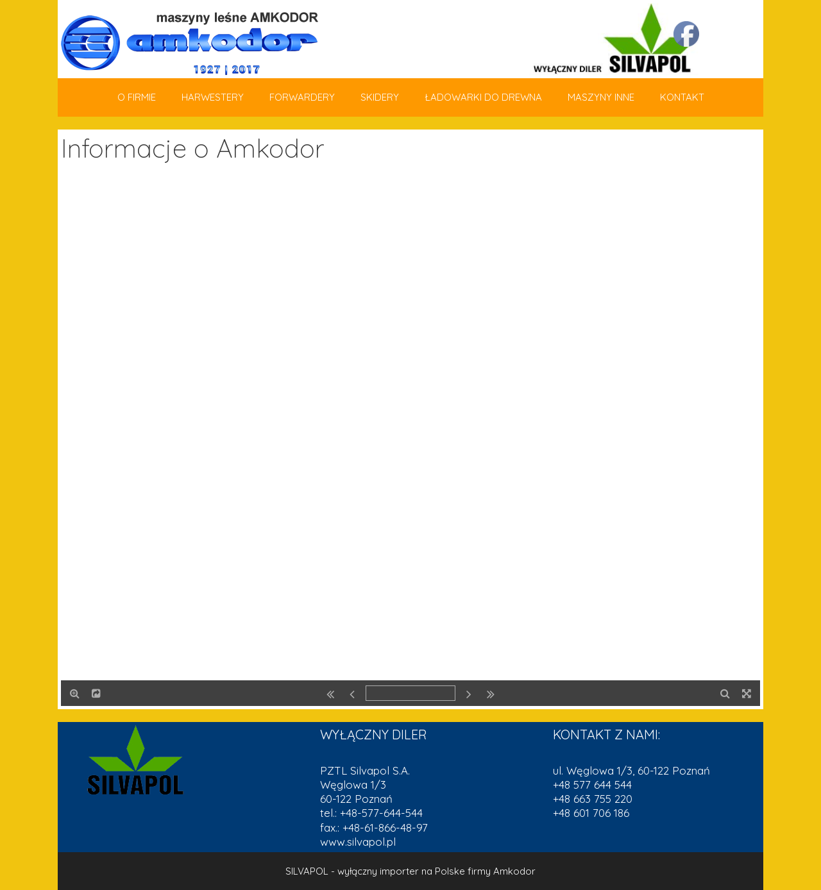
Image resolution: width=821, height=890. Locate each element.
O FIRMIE (136, 97)
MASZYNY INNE (601, 97)
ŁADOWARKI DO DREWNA (483, 97)
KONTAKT (682, 97)
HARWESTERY (213, 97)
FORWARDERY (302, 97)
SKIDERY (379, 97)
